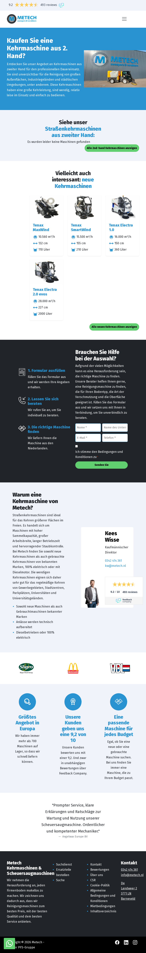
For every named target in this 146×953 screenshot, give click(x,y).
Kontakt (96, 864)
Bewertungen (99, 869)
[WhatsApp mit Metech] (9, 943)
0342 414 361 (113, 560)
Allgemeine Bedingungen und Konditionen (102, 896)
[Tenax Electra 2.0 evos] (46, 271)
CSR (93, 880)
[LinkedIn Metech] (126, 942)
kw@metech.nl (115, 566)
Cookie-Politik (100, 885)
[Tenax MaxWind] (46, 207)
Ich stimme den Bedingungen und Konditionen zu (99, 454)
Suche (60, 880)
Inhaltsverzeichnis (103, 911)
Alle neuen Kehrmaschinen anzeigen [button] (114, 326)
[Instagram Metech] (135, 942)
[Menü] (124, 19)
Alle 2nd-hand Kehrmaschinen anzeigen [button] (112, 148)
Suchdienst (64, 864)
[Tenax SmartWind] (84, 207)
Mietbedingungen (102, 906)
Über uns (96, 875)
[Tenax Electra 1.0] (122, 207)
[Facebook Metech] (117, 942)
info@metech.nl (132, 875)
